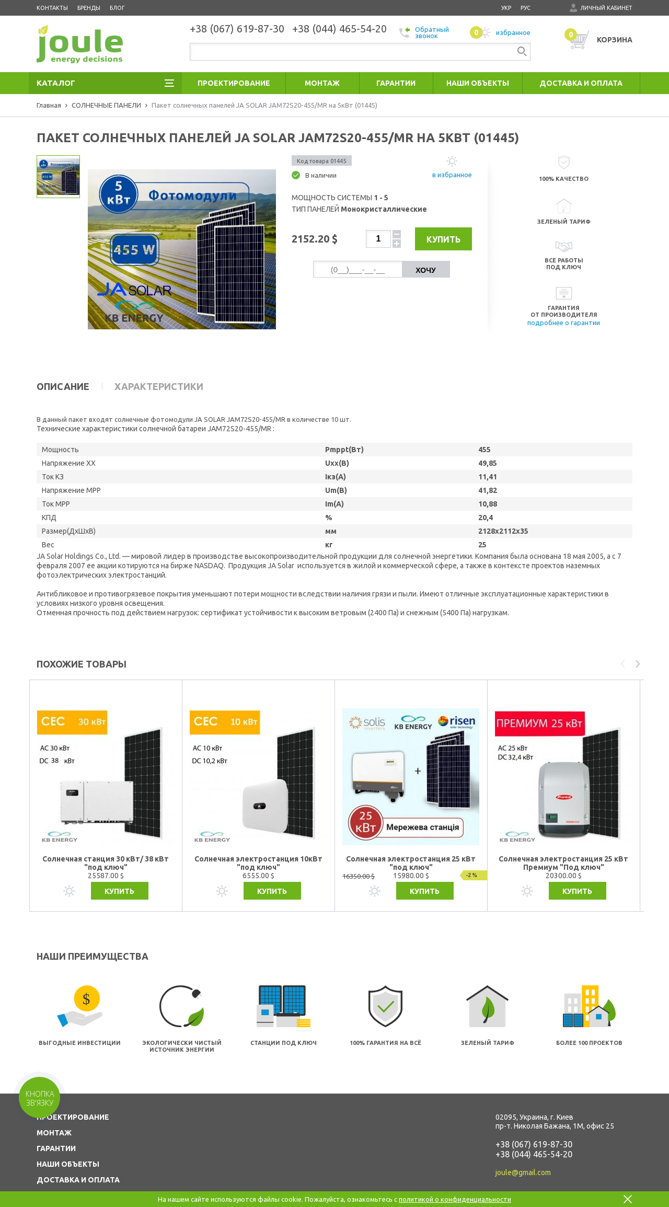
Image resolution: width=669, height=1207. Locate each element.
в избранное (452, 174)
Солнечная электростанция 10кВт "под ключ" (258, 842)
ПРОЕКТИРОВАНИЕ (73, 1096)
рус (525, 8)
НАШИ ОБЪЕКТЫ (68, 1143)
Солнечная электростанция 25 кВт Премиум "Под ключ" (563, 842)
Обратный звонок (424, 32)
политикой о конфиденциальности (455, 1199)
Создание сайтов (587, 1190)
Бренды (88, 8)
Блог (117, 8)
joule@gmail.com (523, 1151)
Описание (63, 386)
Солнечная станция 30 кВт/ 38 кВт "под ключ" (105, 842)
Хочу (425, 270)
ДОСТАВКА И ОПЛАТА (78, 1159)
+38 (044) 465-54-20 (533, 1133)
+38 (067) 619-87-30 (533, 1123)
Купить (440, 239)
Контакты (52, 8)
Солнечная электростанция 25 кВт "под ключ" (411, 842)
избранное (500, 32)
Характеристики (158, 386)
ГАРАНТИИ (56, 1127)
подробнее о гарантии (563, 322)
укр (506, 8)
